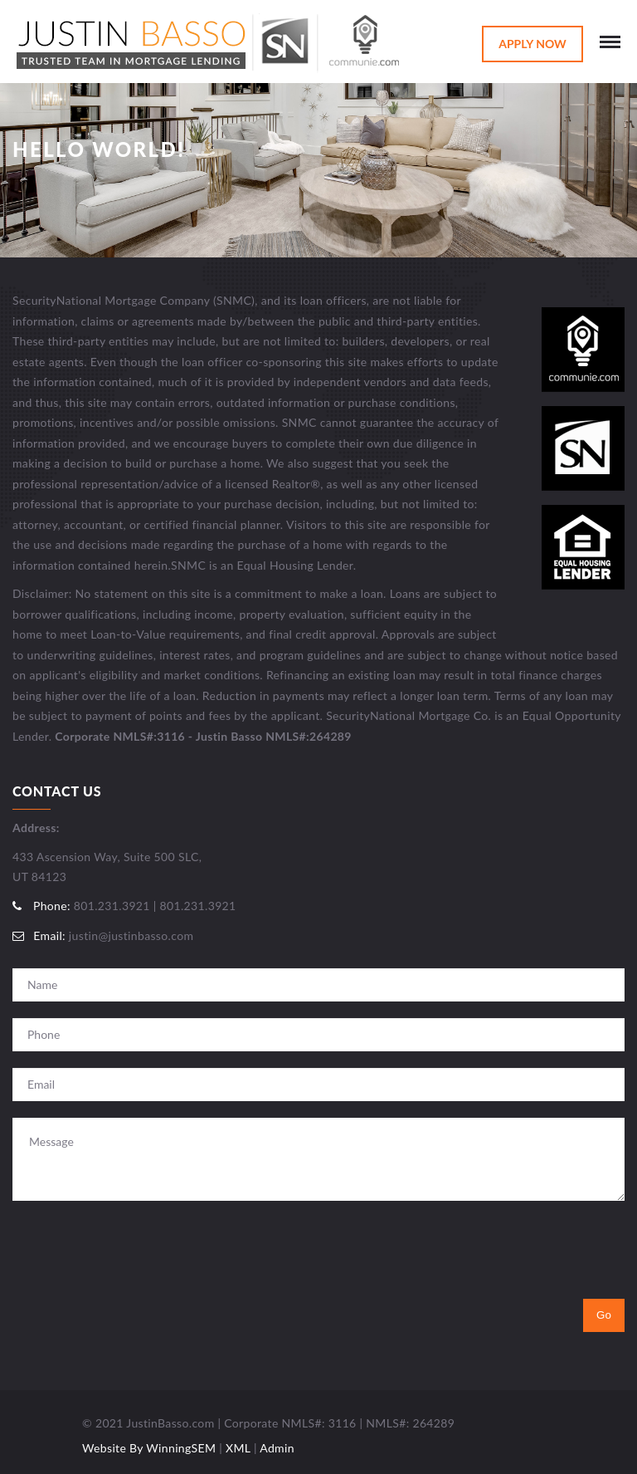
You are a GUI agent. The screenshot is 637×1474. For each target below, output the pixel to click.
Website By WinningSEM (149, 1448)
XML (238, 1448)
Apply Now (532, 44)
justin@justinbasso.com (131, 935)
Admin (277, 1448)
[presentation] (138, 1249)
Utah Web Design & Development (39, 1429)
